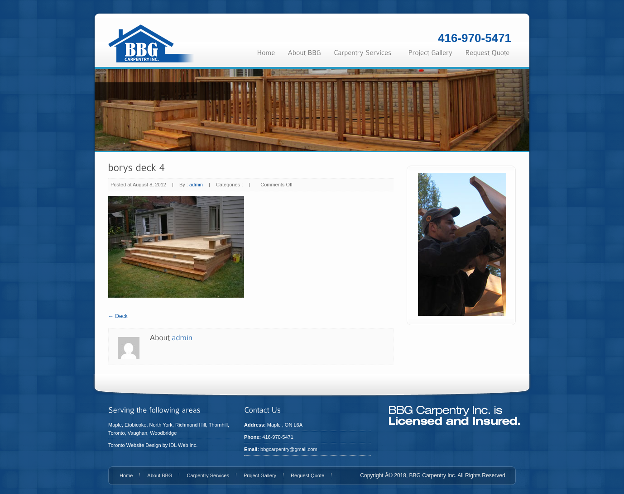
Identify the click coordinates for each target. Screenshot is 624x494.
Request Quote (307, 475)
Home (126, 475)
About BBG (159, 475)
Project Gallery (260, 475)
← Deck (118, 316)
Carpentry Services (208, 475)
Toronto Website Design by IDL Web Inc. (152, 445)
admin (196, 184)
